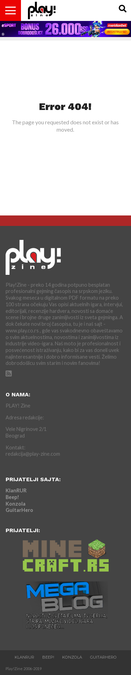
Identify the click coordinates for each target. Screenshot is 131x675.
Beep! (12, 497)
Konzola (16, 504)
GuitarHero (19, 510)
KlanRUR (16, 490)
